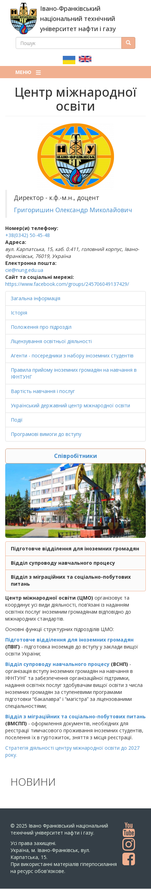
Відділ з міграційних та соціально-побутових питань (75, 716)
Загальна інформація (35, 298)
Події (17, 419)
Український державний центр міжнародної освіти (70, 405)
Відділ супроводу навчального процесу (63, 563)
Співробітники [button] (75, 456)
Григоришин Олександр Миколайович (73, 210)
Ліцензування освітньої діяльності (51, 341)
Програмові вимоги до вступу (46, 434)
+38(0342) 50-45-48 (27, 235)
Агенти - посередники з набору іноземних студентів (72, 355)
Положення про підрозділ (41, 327)
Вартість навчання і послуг (43, 391)
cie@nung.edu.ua (24, 270)
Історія (19, 312)
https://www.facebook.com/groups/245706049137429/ (67, 284)
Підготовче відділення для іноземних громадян (75, 548)
